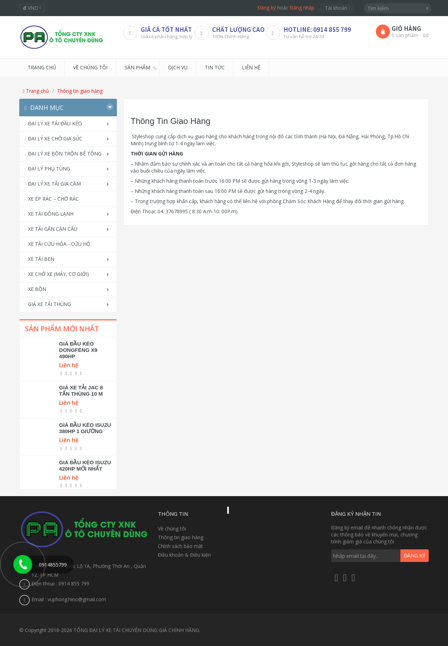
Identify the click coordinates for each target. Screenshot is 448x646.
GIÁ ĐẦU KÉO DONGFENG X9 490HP (78, 350)
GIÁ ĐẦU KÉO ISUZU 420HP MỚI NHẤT (85, 465)
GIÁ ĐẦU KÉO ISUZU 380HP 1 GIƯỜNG (85, 428)
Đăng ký (267, 7)
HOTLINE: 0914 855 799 (317, 29)
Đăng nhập (302, 7)
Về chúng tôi (172, 528)
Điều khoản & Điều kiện (184, 554)
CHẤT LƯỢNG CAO (238, 29)
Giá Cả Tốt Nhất (166, 29)
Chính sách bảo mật (180, 546)
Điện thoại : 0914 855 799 (60, 583)
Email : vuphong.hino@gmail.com (68, 599)
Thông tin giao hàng (80, 91)
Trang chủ (36, 91)
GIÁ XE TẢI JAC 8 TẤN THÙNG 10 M (81, 390)
